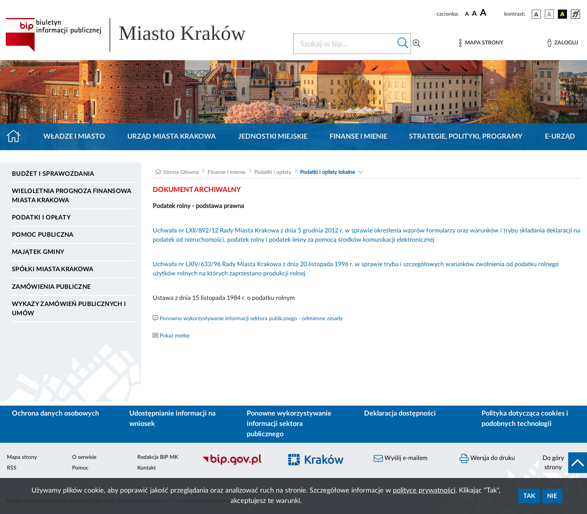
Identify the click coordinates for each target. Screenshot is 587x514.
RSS (11, 468)
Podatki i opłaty (41, 217)
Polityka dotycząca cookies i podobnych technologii (524, 418)
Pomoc (80, 468)
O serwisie (84, 457)
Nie (552, 496)
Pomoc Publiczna (43, 235)
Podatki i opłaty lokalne (327, 172)
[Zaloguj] (562, 43)
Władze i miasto (74, 136)
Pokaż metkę (175, 336)
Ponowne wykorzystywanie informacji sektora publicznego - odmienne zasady (251, 318)
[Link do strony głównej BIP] (136, 35)
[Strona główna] (17, 136)
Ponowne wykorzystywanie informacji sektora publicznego (289, 424)
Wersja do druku (487, 458)
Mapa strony (22, 457)
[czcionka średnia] (474, 14)
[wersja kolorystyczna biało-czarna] (549, 14)
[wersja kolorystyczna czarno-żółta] (562, 14)
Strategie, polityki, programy (466, 136)
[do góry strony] (562, 462)
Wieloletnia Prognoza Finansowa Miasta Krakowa (71, 195)
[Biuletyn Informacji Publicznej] (238, 463)
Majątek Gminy (38, 252)
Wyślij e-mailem (400, 458)
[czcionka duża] (491, 13)
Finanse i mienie (358, 136)
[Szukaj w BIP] (345, 43)
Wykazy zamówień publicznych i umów (69, 308)
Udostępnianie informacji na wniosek (172, 418)
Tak (529, 496)
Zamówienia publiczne (51, 287)
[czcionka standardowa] (467, 13)
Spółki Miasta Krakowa (53, 269)
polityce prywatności (424, 490)
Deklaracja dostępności (400, 413)
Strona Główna (181, 172)
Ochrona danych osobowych (55, 413)
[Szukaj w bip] (403, 43)
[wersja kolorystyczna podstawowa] (536, 14)
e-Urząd (560, 136)
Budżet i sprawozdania (53, 174)
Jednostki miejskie (272, 136)
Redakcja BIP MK (157, 457)
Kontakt (146, 468)
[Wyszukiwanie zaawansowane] (416, 43)
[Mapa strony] (481, 43)
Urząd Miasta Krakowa (171, 136)
